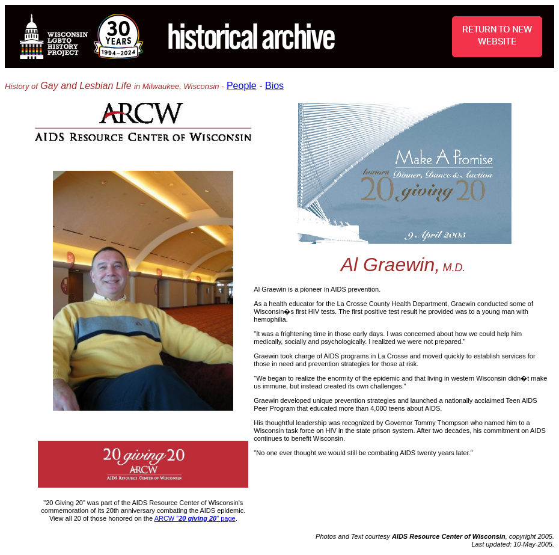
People (242, 86)
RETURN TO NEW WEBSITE (497, 35)
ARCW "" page (195, 518)
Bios (274, 86)
